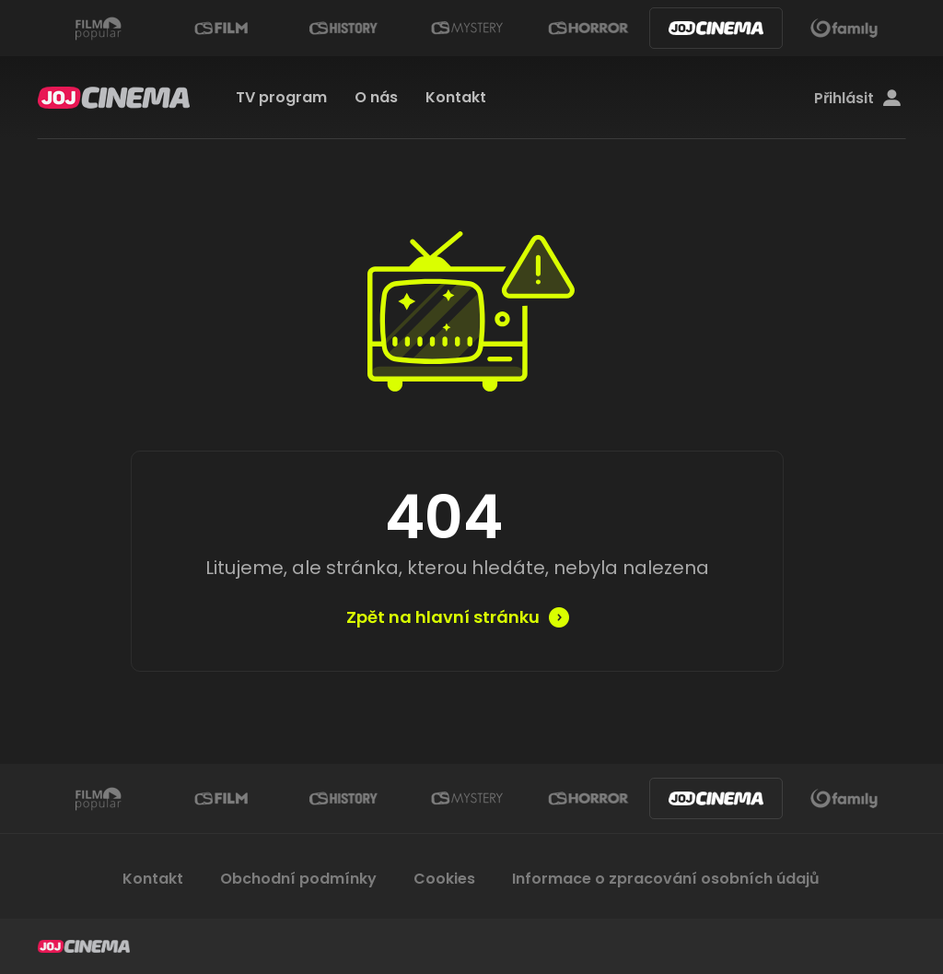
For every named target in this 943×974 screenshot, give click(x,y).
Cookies (444, 878)
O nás (376, 97)
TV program (281, 97)
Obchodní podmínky (298, 878)
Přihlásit (857, 98)
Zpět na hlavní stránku (443, 617)
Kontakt (455, 97)
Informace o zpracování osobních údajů (666, 878)
